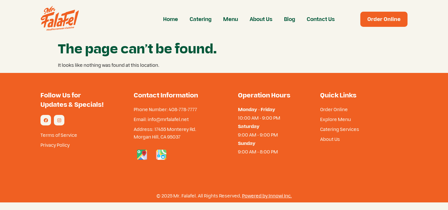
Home (170, 19)
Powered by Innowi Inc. (267, 195)
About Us (261, 19)
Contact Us (321, 19)
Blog (289, 19)
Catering (200, 19)
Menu (230, 19)
